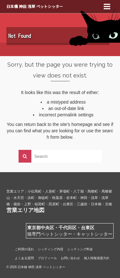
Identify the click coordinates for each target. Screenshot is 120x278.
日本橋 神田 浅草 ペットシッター (34, 6)
